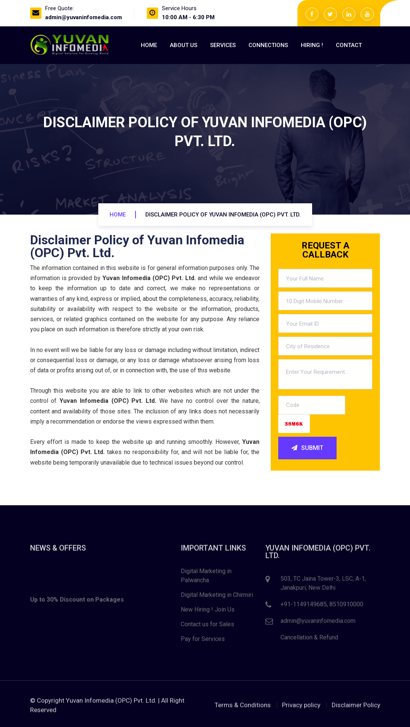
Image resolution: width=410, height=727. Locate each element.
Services (223, 45)
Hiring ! (312, 45)
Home (149, 45)
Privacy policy (301, 706)
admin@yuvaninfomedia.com (83, 17)
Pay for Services (203, 641)
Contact (349, 45)
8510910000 (346, 606)
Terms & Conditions (243, 706)
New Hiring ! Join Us (208, 611)
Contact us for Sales (207, 626)
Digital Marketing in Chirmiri (217, 596)
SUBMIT (307, 448)
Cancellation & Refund (309, 639)
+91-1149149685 (303, 606)
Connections (268, 45)
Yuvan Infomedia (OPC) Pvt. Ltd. (111, 702)
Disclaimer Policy (356, 706)
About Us (183, 45)
